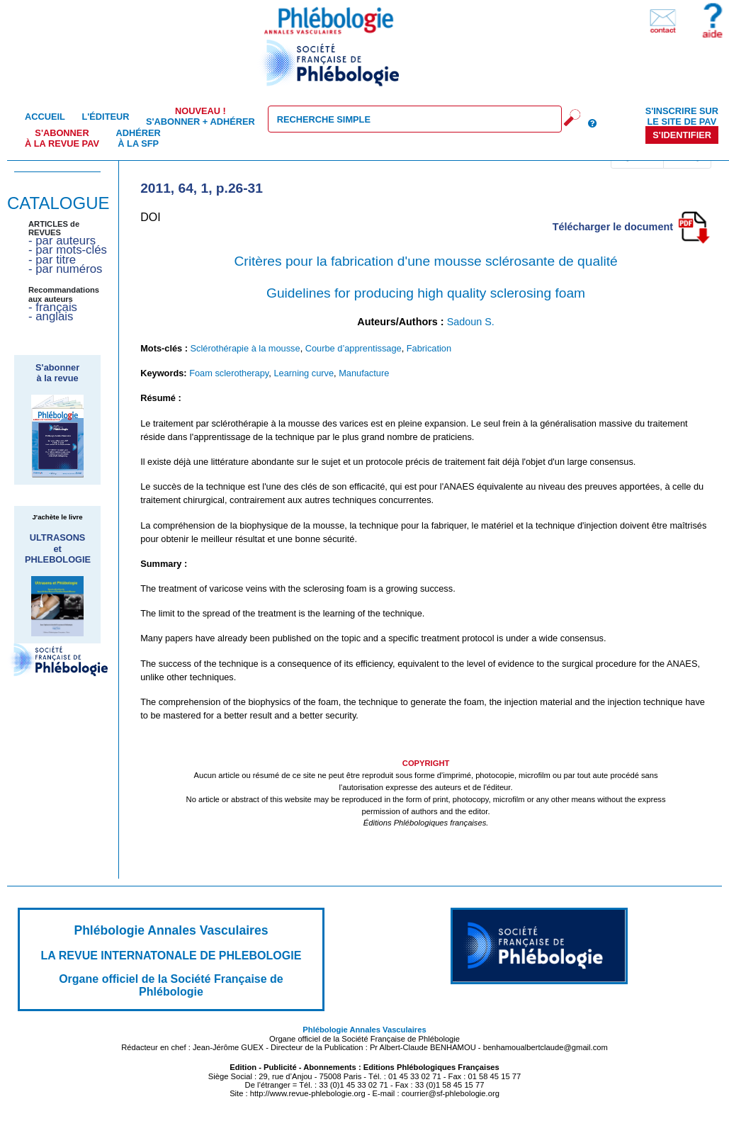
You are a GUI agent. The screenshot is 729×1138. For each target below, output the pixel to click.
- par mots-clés (67, 250)
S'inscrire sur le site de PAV (681, 116)
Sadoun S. (471, 321)
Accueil (45, 116)
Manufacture (364, 373)
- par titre (52, 259)
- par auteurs (62, 240)
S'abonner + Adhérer (200, 116)
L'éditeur (105, 116)
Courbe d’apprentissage (353, 348)
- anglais (50, 316)
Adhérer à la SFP (138, 138)
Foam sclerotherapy (229, 373)
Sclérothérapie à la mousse (245, 348)
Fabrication (429, 348)
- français (52, 307)
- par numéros (65, 269)
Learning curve (303, 373)
